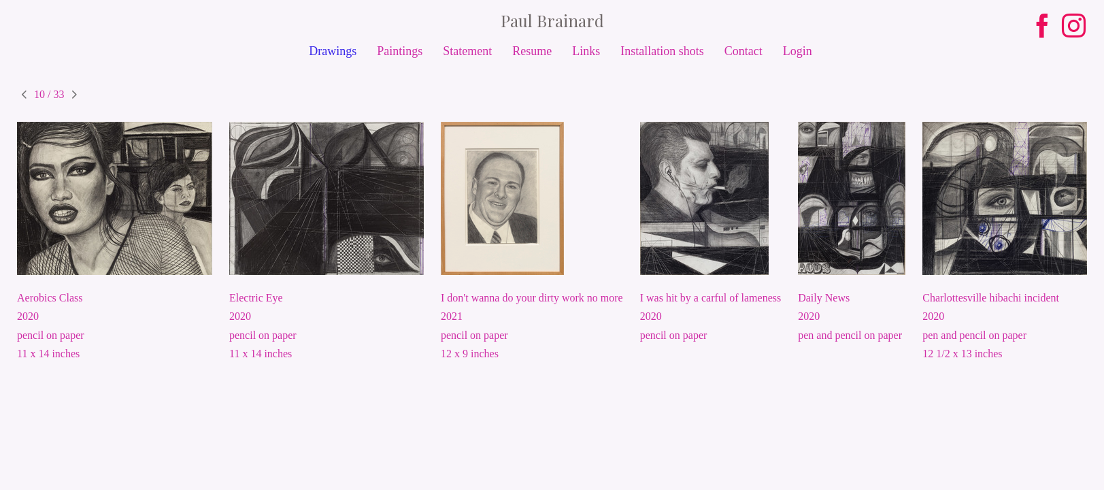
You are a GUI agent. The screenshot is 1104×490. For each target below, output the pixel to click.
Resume (532, 51)
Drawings (332, 51)
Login (797, 51)
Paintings (399, 51)
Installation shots (662, 51)
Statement (467, 51)
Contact (743, 51)
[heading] (552, 20)
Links (586, 51)
